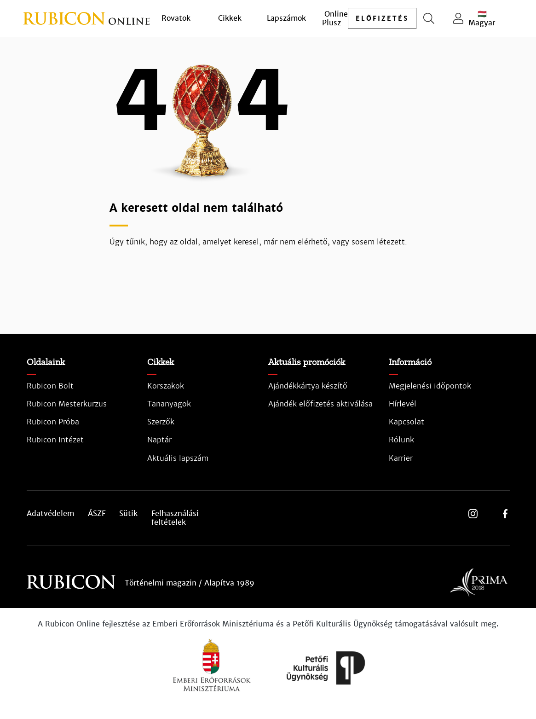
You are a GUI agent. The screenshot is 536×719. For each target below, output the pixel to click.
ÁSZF (96, 513)
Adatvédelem (50, 513)
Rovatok (175, 18)
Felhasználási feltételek (175, 518)
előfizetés (382, 18)
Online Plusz (335, 18)
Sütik (128, 513)
